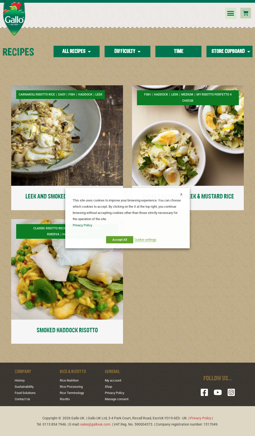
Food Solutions (26, 393)
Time (178, 51)
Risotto (65, 399)
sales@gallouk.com (95, 424)
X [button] (181, 194)
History (20, 380)
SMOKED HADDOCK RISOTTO (67, 330)
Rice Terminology (73, 393)
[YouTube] (217, 392)
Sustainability (25, 386)
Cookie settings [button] (145, 240)
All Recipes (76, 51)
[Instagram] (231, 392)
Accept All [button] (119, 240)
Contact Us (23, 399)
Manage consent (118, 399)
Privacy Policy (115, 393)
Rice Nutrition (70, 380)
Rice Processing (72, 386)
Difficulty (127, 51)
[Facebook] (204, 392)
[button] (230, 13)
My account (114, 380)
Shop (109, 386)
